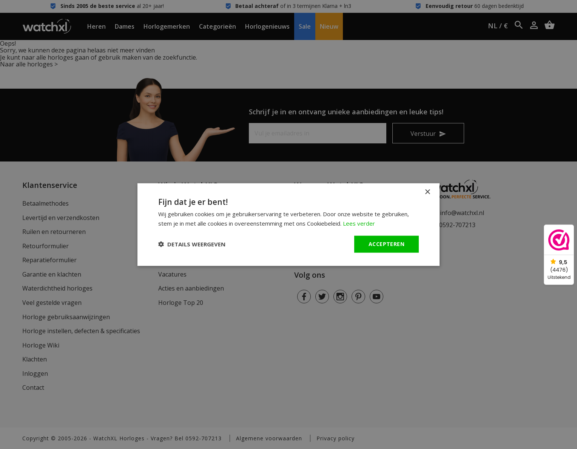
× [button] (427, 192)
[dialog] (288, 224)
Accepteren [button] (386, 244)
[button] (191, 244)
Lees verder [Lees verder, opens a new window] (359, 223)
